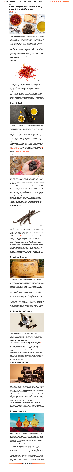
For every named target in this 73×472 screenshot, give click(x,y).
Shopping (40, 1)
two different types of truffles (34, 176)
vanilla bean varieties (23, 235)
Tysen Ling (11, 11)
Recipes (19, 1)
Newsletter (65, 1)
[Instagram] (50, 1)
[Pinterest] (56, 1)
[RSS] (60, 1)
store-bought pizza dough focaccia (22, 151)
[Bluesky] (58, 1)
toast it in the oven (24, 99)
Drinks (29, 1)
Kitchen (34, 1)
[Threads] (52, 1)
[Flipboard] (54, 1)
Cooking (24, 1)
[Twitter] (49, 1)
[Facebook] (47, 1)
